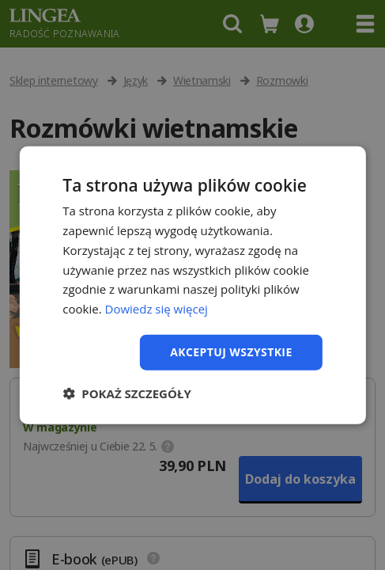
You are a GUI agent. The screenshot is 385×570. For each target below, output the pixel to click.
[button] (126, 393)
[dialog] (192, 285)
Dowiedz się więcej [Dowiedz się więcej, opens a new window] (156, 309)
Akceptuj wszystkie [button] (231, 351)
